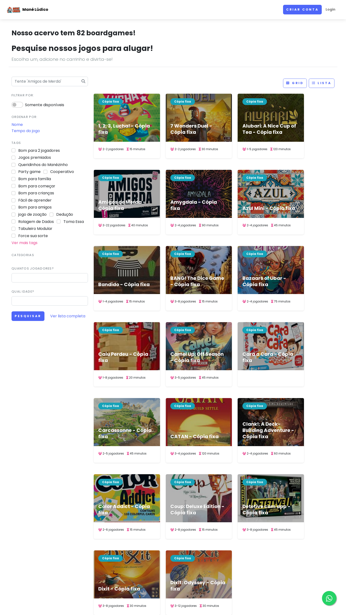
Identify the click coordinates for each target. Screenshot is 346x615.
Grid (295, 83)
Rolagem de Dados (36, 221)
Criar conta (302, 9)
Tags (16, 143)
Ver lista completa (67, 316)
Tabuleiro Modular (35, 228)
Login (330, 9)
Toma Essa (73, 221)
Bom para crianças (36, 193)
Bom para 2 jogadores (39, 150)
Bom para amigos (35, 207)
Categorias (23, 255)
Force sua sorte (33, 236)
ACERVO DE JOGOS (213, 606)
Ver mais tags (24, 243)
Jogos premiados (34, 157)
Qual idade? (23, 291)
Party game (29, 171)
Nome (17, 124)
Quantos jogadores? (33, 268)
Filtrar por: (23, 95)
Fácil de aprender (35, 200)
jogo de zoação (32, 214)
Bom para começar (36, 186)
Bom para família (34, 179)
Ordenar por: (24, 117)
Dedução (64, 214)
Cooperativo (62, 171)
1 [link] (197, 506)
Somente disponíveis (44, 105)
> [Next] (238, 506)
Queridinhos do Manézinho (43, 164)
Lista (321, 83)
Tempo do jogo (26, 131)
